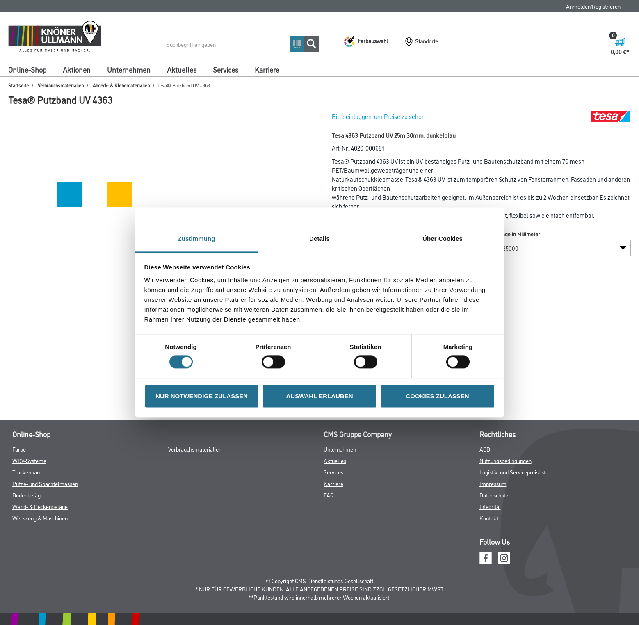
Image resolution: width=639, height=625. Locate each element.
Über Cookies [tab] (442, 238)
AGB (484, 449)
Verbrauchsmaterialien (61, 85)
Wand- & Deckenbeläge (40, 506)
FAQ (329, 495)
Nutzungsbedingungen (505, 460)
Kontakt (488, 518)
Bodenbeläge (27, 495)
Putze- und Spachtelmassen (45, 483)
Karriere (267, 69)
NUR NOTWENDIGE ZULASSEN (201, 395)
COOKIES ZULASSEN (437, 395)
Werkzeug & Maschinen (40, 518)
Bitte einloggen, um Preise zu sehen (378, 116)
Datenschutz (494, 495)
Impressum (493, 483)
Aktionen (77, 69)
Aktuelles (181, 69)
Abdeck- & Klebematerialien (121, 85)
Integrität (490, 506)
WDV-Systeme (29, 460)
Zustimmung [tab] (196, 238)
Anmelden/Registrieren (593, 6)
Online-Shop (27, 69)
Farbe (19, 449)
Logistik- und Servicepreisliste (513, 472)
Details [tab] (319, 238)
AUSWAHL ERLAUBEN (319, 395)
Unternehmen (129, 69)
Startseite (18, 85)
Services (225, 69)
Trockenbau (26, 472)
